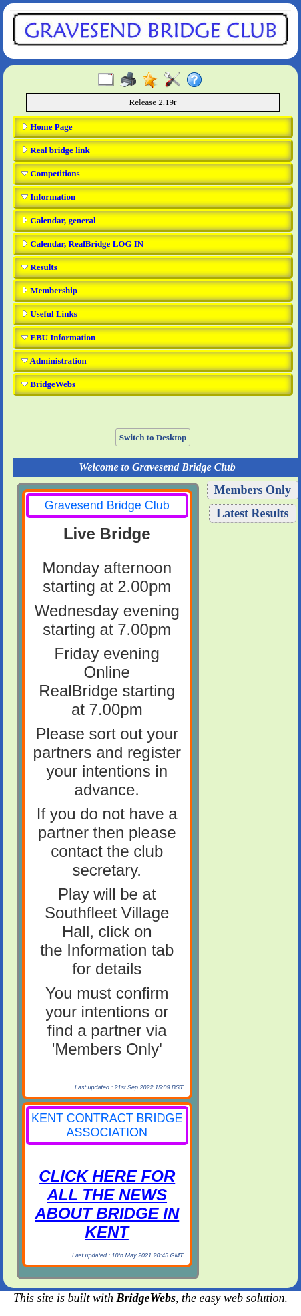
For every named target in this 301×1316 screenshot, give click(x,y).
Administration (54, 361)
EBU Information (58, 337)
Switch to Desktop (152, 437)
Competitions (50, 173)
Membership (49, 290)
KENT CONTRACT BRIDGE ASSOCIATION (106, 1125)
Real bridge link (55, 150)
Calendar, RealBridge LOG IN (82, 244)
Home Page (46, 127)
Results (39, 267)
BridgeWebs (48, 384)
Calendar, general (58, 220)
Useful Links (49, 314)
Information (48, 197)
